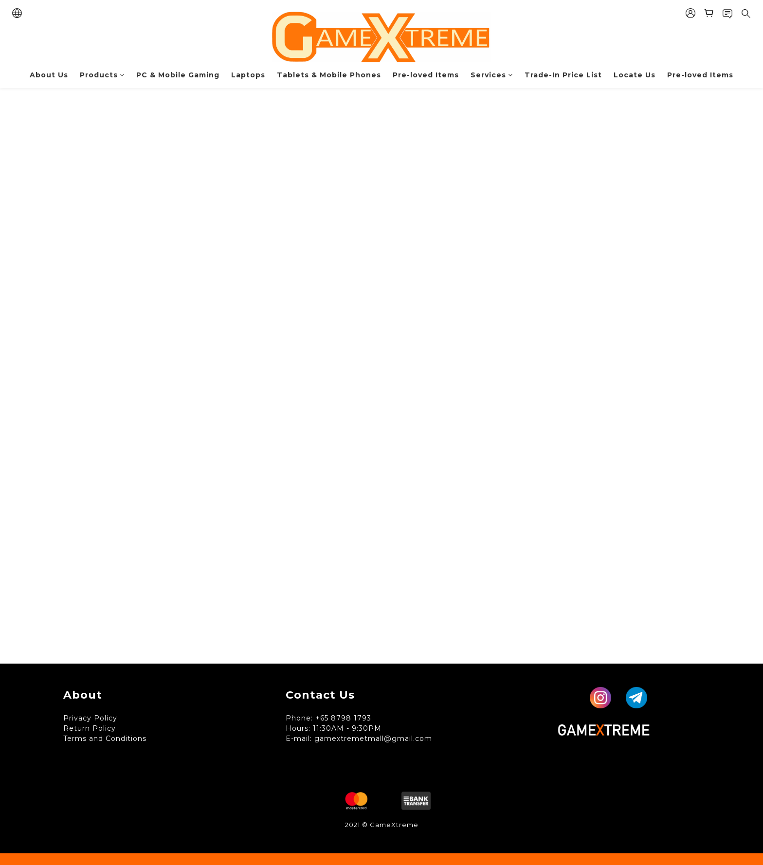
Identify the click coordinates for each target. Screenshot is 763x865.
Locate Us (634, 75)
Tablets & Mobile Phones (329, 75)
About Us (49, 75)
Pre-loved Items (426, 75)
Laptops (248, 75)
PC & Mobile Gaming (177, 75)
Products (102, 75)
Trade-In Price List (563, 75)
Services (492, 75)
